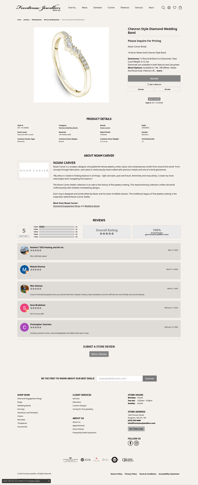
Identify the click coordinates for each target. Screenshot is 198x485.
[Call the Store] (134, 420)
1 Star (36, 237)
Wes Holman (36, 285)
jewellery (26, 20)
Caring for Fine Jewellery (83, 409)
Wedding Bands (37, 20)
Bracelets (21, 419)
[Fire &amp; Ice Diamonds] (96, 460)
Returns (167, 89)
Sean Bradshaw (37, 305)
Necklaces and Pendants (27, 412)
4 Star (36, 229)
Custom (111, 7)
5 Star (36, 227)
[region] (71, 65)
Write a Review (99, 354)
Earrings (20, 409)
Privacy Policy (131, 474)
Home (19, 20)
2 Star (36, 234)
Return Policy (116, 474)
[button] (163, 7)
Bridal (85, 7)
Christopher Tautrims (40, 324)
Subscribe (149, 378)
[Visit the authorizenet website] (115, 460)
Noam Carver (105, 128)
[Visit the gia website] (86, 460)
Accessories (22, 426)
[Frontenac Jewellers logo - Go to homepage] (38, 7)
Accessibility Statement (169, 474)
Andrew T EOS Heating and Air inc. (47, 247)
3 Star (36, 232)
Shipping (141, 89)
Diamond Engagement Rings (66, 206)
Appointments (79, 425)
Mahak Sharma (37, 266)
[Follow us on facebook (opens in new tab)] (130, 443)
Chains (20, 416)
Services (139, 7)
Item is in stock (154, 99)
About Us (76, 422)
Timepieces (124, 7)
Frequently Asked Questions (84, 432)
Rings (19, 402)
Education (77, 402)
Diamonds (98, 7)
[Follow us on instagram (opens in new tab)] (136, 443)
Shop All (72, 7)
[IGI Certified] (105, 460)
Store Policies (78, 429)
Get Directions (136, 429)
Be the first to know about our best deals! (68, 378)
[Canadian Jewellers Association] (128, 460)
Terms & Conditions (147, 474)
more (160, 70)
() (76, 227)
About (151, 7)
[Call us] (141, 423)
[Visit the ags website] (70, 460)
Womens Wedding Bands (51, 20)
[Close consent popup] (49, 481)
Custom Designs (79, 405)
